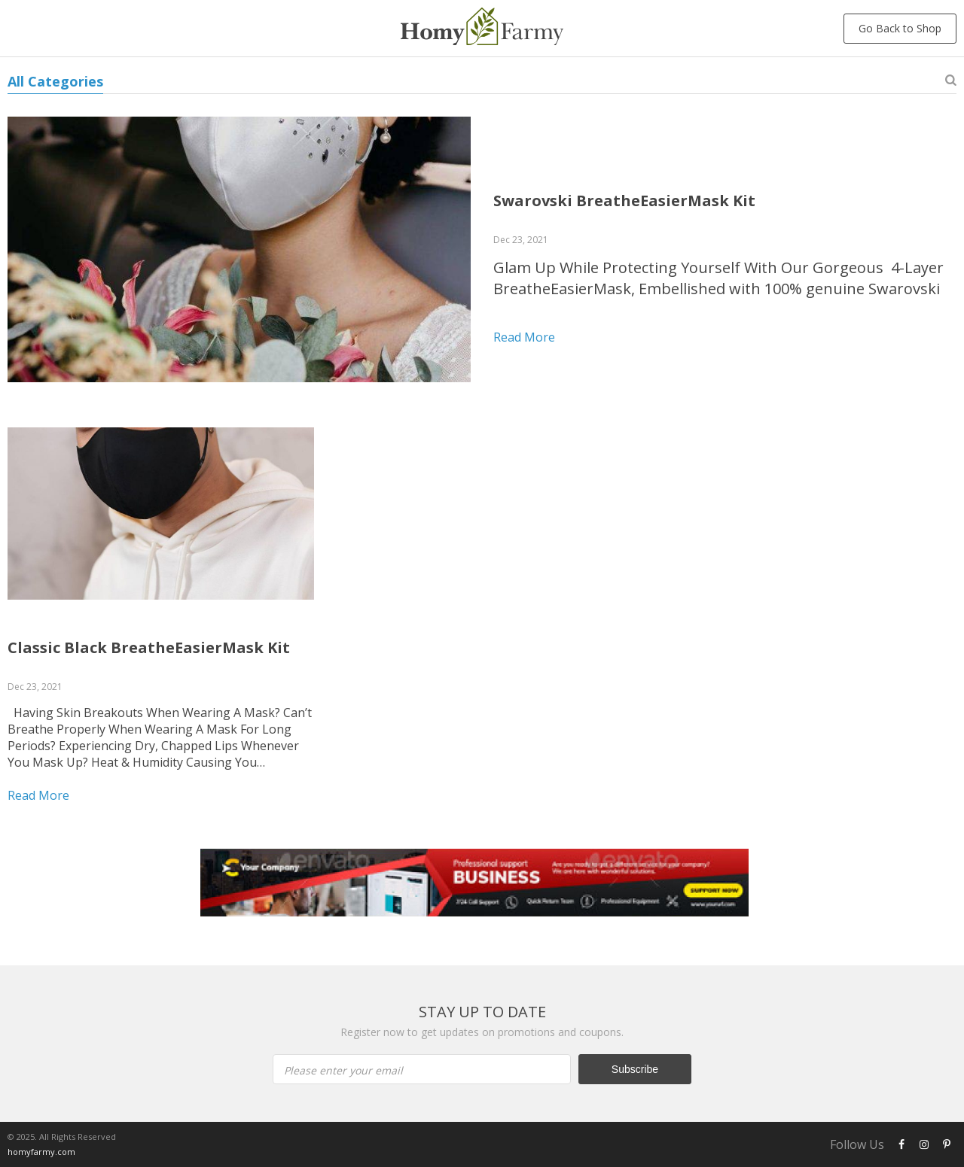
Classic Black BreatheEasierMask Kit (149, 647)
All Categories (55, 81)
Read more (524, 337)
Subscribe (635, 1069)
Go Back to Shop (900, 28)
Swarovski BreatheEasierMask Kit (624, 200)
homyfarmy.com (41, 1151)
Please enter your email (343, 1070)
